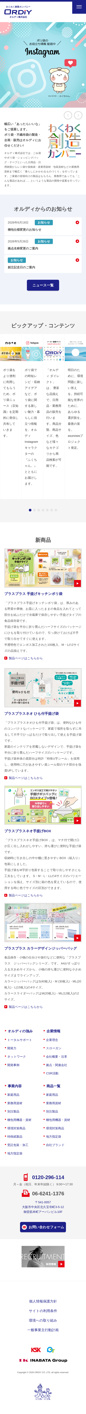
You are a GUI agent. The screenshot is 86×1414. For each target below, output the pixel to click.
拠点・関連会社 (56, 1065)
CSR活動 (52, 1073)
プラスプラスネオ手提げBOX (27, 831)
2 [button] (34, 510)
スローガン (54, 1048)
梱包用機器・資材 (19, 1120)
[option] (43, 65)
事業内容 (15, 1086)
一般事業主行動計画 (43, 1330)
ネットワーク (16, 1056)
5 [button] (47, 510)
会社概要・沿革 (56, 1056)
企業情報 (53, 1031)
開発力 (11, 1048)
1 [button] (30, 510)
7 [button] (56, 510)
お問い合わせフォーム (46, 1227)
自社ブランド (55, 1145)
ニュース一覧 (43, 285)
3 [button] (38, 510)
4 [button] (43, 510)
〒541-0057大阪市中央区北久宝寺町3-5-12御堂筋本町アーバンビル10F (43, 1207)
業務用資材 (14, 1103)
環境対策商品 (16, 1128)
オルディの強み (20, 1031)
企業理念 (52, 1040)
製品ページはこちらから (26, 658)
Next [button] (78, 115)
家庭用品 (13, 1094)
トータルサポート (19, 1040)
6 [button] (51, 510)
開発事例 (13, 1065)
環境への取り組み (43, 1320)
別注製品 (13, 1111)
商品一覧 (53, 1086)
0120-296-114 (48, 1177)
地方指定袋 (14, 1153)
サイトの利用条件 (43, 1311)
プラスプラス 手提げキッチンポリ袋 (33, 594)
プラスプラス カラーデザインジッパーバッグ (40, 948)
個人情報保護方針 (43, 1301)
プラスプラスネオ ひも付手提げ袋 (31, 713)
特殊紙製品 (14, 1136)
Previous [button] (68, 115)
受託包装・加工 (17, 1145)
